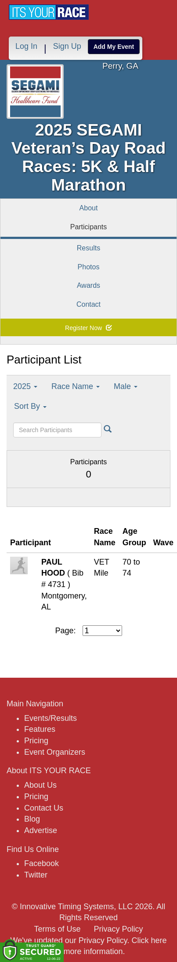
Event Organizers (54, 752)
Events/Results (50, 718)
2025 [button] (25, 386)
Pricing (36, 740)
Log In (26, 46)
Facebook (41, 863)
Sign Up (67, 46)
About (88, 208)
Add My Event (114, 46)
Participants (88, 227)
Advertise (40, 830)
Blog (32, 819)
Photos (89, 267)
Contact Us (43, 808)
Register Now (88, 327)
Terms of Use (57, 929)
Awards (88, 285)
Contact (88, 304)
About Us (40, 785)
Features (39, 729)
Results (88, 248)
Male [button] (125, 386)
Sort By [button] (30, 406)
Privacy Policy (118, 929)
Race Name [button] (75, 386)
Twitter (35, 874)
